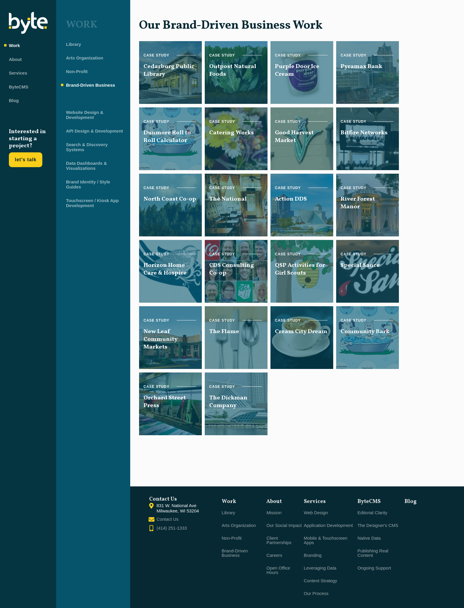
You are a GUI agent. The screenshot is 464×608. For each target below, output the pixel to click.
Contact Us (167, 519)
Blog (14, 100)
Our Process (316, 593)
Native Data (369, 538)
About (15, 59)
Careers (274, 555)
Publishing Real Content (372, 553)
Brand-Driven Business (88, 86)
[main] (270, 243)
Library (71, 45)
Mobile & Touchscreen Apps (325, 540)
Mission (273, 512)
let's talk (25, 159)
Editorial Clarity (372, 512)
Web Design (316, 512)
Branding (313, 555)
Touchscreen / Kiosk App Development (90, 204)
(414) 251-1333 (172, 527)
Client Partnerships (278, 540)
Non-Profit (74, 72)
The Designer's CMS (377, 525)
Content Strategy (320, 580)
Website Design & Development (82, 116)
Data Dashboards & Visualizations (84, 167)
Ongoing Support (374, 567)
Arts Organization (82, 59)
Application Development (328, 525)
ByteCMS (18, 86)
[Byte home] (28, 32)
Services (18, 72)
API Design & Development (92, 132)
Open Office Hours (278, 570)
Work (14, 45)
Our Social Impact (284, 525)
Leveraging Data (320, 567)
